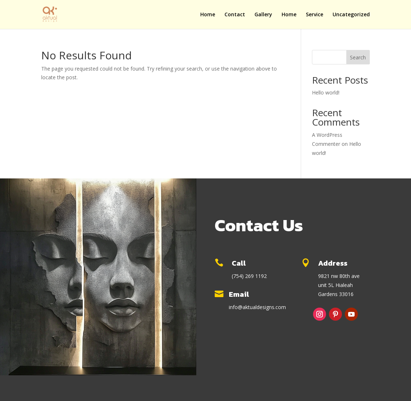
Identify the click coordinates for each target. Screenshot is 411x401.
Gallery (263, 15)
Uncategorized (351, 15)
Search (358, 57)
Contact (234, 15)
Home (207, 15)
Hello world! (325, 92)
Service (314, 15)
